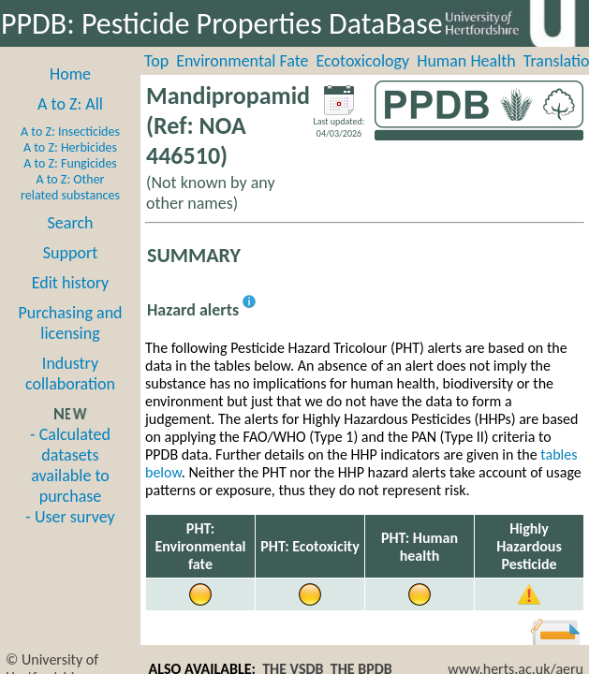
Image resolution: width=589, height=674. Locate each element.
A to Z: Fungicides (70, 163)
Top (156, 61)
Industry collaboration (70, 373)
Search (71, 222)
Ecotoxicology (363, 61)
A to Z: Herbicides (70, 147)
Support (70, 252)
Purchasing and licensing (70, 323)
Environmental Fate (242, 61)
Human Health (466, 61)
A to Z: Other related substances (70, 187)
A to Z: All (70, 104)
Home (70, 74)
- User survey (69, 516)
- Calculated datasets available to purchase (70, 465)
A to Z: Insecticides (70, 131)
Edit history (71, 282)
